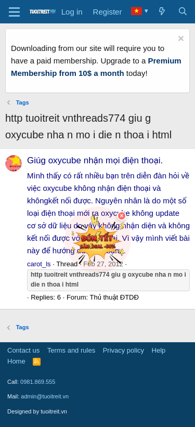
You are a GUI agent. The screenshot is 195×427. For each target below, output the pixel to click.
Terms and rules (71, 350)
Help (159, 350)
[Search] (183, 12)
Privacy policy (123, 350)
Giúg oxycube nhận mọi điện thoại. (95, 160)
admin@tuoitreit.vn (45, 396)
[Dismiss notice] (179, 39)
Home (16, 361)
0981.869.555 (37, 382)
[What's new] (162, 12)
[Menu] (14, 12)
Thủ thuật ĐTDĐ (113, 297)
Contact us (23, 350)
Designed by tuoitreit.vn (37, 411)
